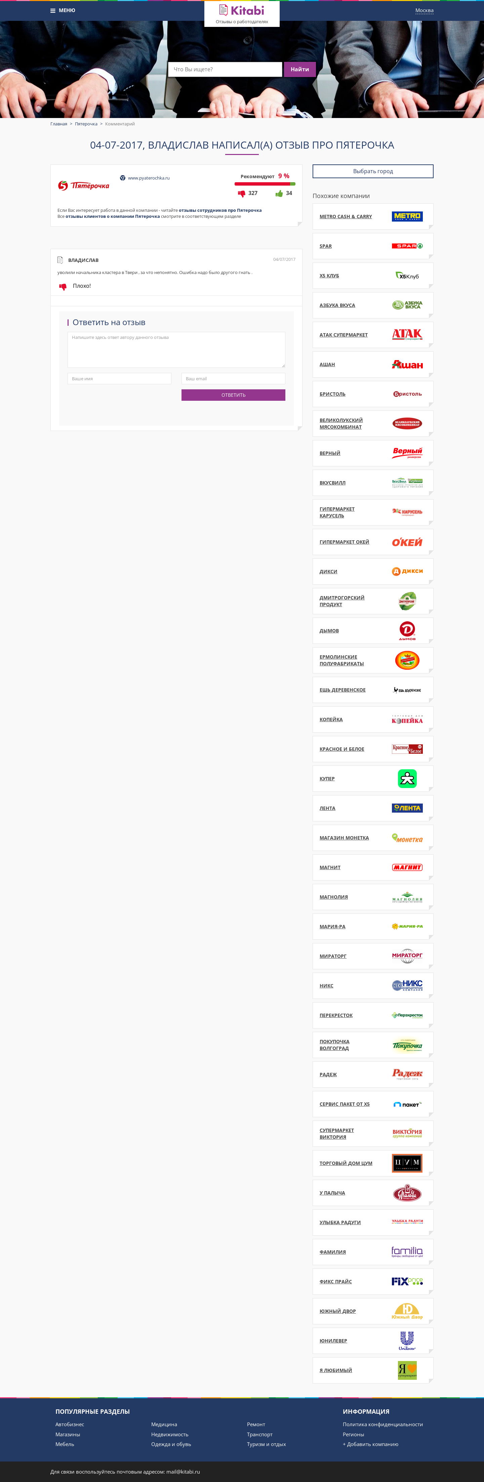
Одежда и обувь (171, 1444)
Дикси (373, 571)
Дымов (373, 631)
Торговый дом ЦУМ (373, 1163)
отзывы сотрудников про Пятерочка (220, 210)
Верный (373, 453)
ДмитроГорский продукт (373, 601)
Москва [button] (424, 10)
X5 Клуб (373, 275)
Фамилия (373, 1252)
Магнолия (373, 897)
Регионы (353, 1434)
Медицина (164, 1424)
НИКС (373, 986)
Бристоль (373, 394)
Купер (373, 778)
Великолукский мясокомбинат (373, 423)
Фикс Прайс (373, 1281)
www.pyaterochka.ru (149, 178)
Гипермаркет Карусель (373, 512)
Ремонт (256, 1424)
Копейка (373, 719)
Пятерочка (86, 124)
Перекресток (373, 1015)
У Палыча (373, 1193)
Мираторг (373, 956)
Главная (58, 124)
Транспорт (260, 1434)
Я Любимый (373, 1370)
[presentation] (119, 402)
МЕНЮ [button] (67, 10)
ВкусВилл (373, 483)
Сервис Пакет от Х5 (373, 1104)
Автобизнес (69, 1424)
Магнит (373, 867)
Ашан (373, 364)
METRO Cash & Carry (373, 216)
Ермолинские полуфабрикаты (373, 660)
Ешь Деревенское (373, 690)
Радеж (373, 1074)
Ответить (233, 395)
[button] (53, 11)
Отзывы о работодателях (242, 21)
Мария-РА (373, 926)
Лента (373, 808)
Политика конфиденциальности (383, 1424)
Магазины (67, 1434)
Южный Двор (373, 1311)
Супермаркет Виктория (373, 1133)
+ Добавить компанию (370, 1444)
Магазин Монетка (373, 838)
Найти (300, 69)
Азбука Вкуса (373, 305)
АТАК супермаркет (373, 335)
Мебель (64, 1444)
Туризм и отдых (266, 1444)
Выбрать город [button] (373, 171)
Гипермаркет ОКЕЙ (373, 542)
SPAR (373, 246)
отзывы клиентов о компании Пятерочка (113, 216)
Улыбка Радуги (373, 1222)
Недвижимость (170, 1434)
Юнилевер (373, 1341)
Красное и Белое (373, 749)
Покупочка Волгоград (373, 1045)
